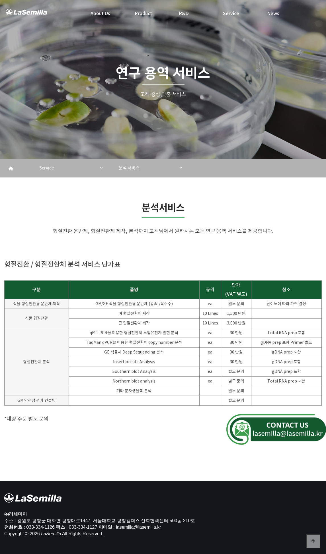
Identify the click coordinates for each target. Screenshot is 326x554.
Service (46, 168)
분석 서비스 (129, 168)
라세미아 (27, 14)
